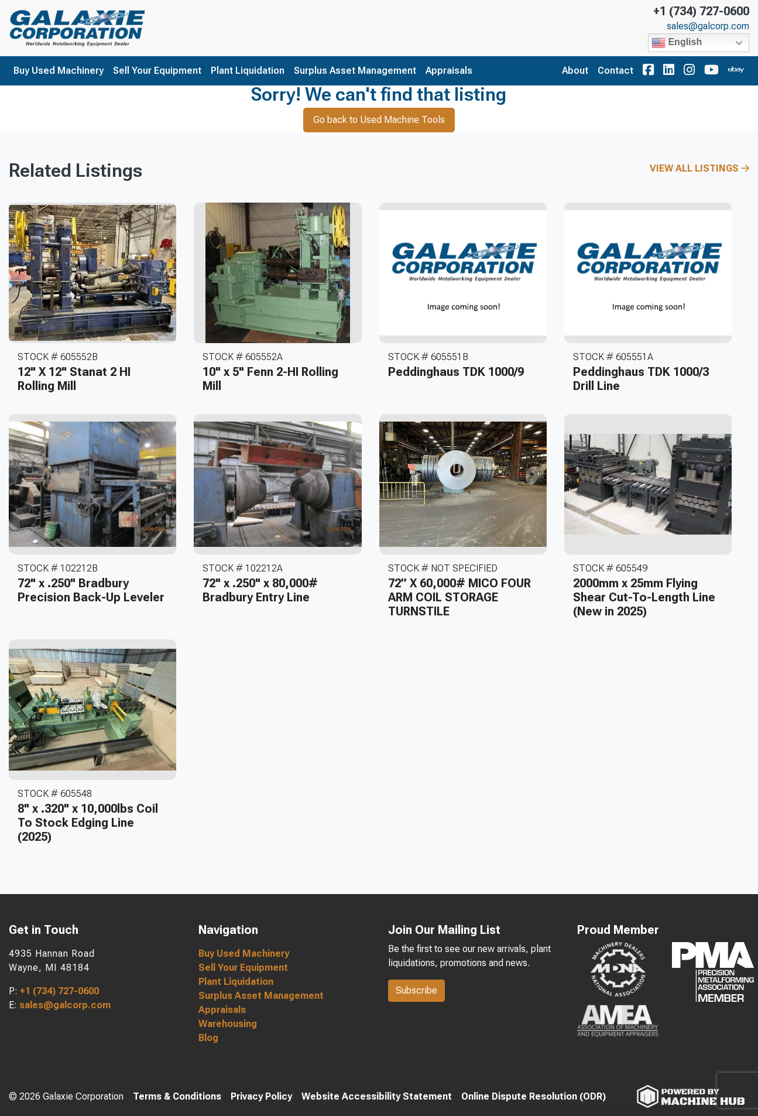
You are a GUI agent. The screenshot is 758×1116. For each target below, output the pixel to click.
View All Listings (699, 168)
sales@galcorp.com (708, 26)
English (676, 43)
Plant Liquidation (247, 70)
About (575, 70)
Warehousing (227, 1023)
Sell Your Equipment (157, 70)
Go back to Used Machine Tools (379, 119)
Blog (208, 1037)
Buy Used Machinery (58, 70)
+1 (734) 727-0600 (701, 11)
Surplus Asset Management (355, 70)
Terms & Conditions (177, 1096)
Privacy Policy (261, 1096)
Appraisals (449, 70)
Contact (615, 70)
